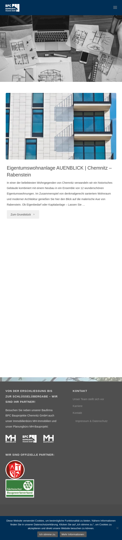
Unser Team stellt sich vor (88, 399)
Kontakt (77, 412)
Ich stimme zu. (47, 534)
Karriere (77, 406)
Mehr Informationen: (73, 534)
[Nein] (117, 528)
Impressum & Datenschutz (91, 421)
